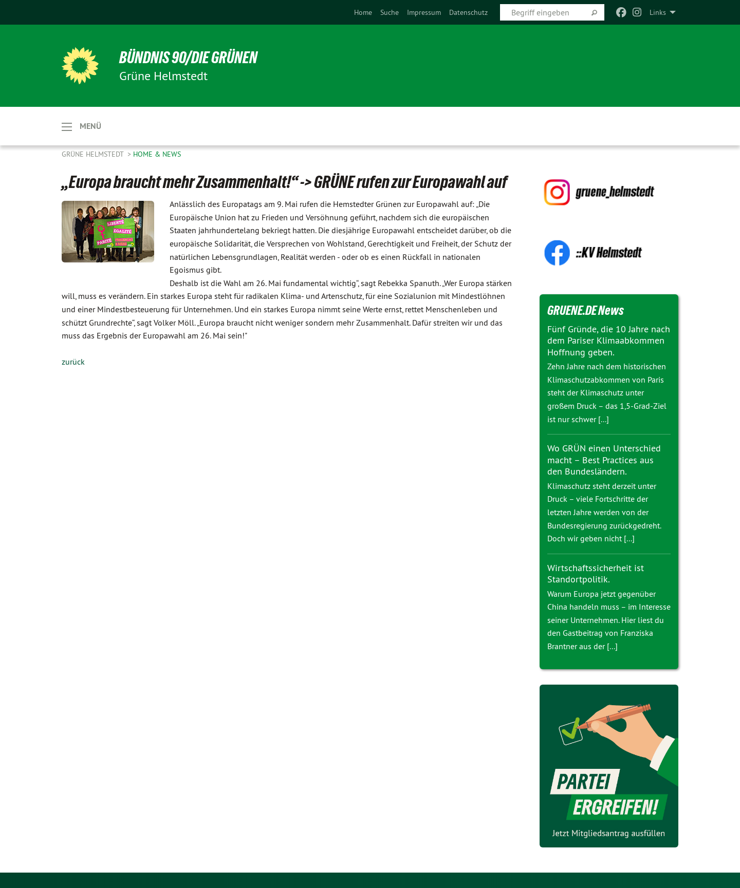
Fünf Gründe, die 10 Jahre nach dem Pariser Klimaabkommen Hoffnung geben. (608, 340)
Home (363, 12)
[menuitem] (363, 12)
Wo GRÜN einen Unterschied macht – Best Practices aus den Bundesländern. (604, 459)
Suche (389, 12)
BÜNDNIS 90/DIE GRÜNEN (188, 57)
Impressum (424, 12)
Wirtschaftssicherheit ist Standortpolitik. (595, 573)
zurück (73, 361)
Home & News (157, 154)
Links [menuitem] (658, 12)
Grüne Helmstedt (93, 154)
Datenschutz (468, 12)
